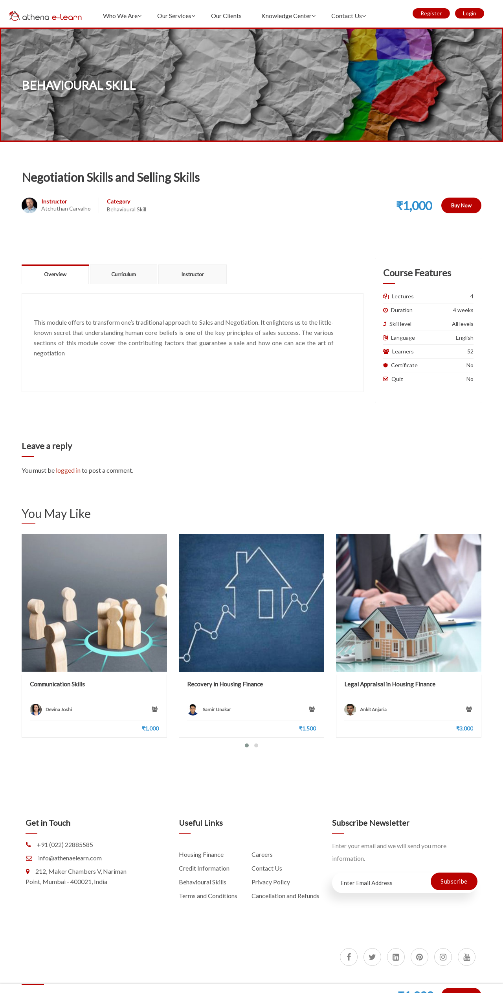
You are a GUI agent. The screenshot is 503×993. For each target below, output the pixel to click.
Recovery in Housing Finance (225, 684)
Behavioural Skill (126, 209)
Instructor (54, 201)
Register (431, 13)
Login (469, 13)
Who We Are (120, 15)
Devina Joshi (59, 709)
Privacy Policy (271, 882)
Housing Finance (201, 854)
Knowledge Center (286, 15)
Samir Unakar (217, 709)
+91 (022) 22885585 (65, 844)
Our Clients (226, 15)
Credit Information (204, 868)
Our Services (174, 15)
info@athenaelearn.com (70, 858)
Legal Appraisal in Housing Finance (389, 684)
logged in (68, 470)
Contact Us (346, 15)
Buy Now (461, 205)
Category (118, 201)
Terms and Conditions (208, 895)
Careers (262, 854)
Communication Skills (57, 684)
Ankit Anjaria (373, 709)
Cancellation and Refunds (285, 895)
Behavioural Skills (202, 882)
